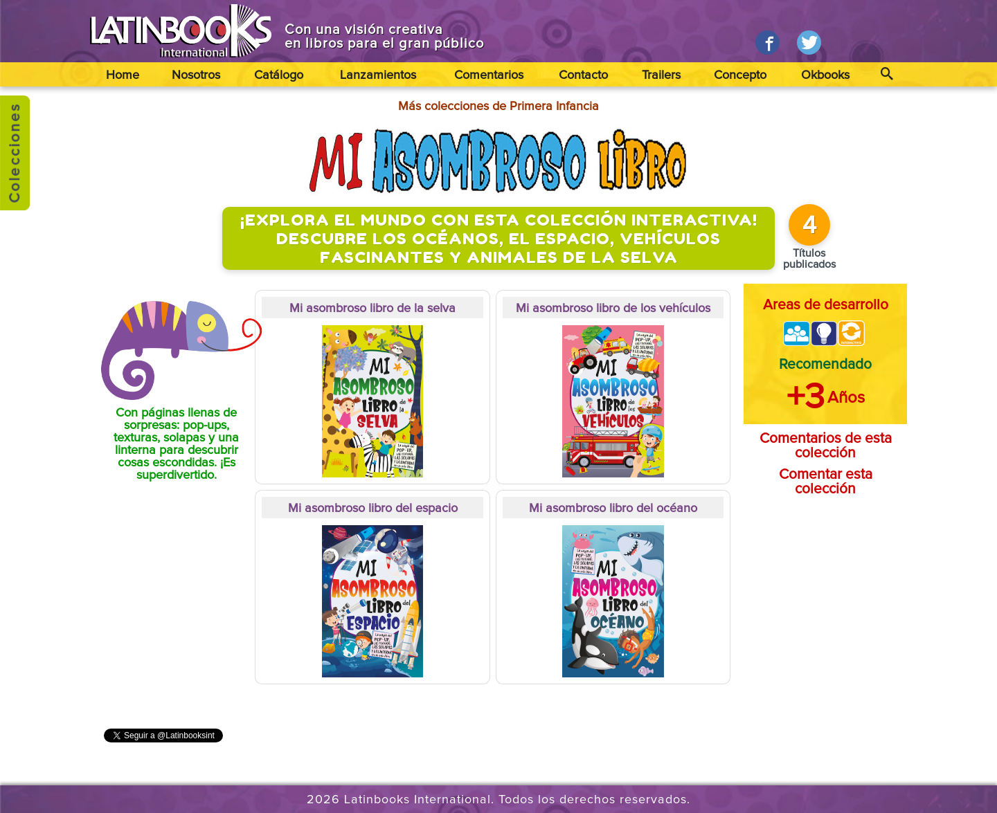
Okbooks (825, 75)
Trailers (661, 75)
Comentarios (488, 75)
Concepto (740, 75)
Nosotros (196, 75)
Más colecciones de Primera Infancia (498, 106)
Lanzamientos (378, 75)
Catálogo (278, 75)
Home (122, 75)
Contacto (583, 75)
